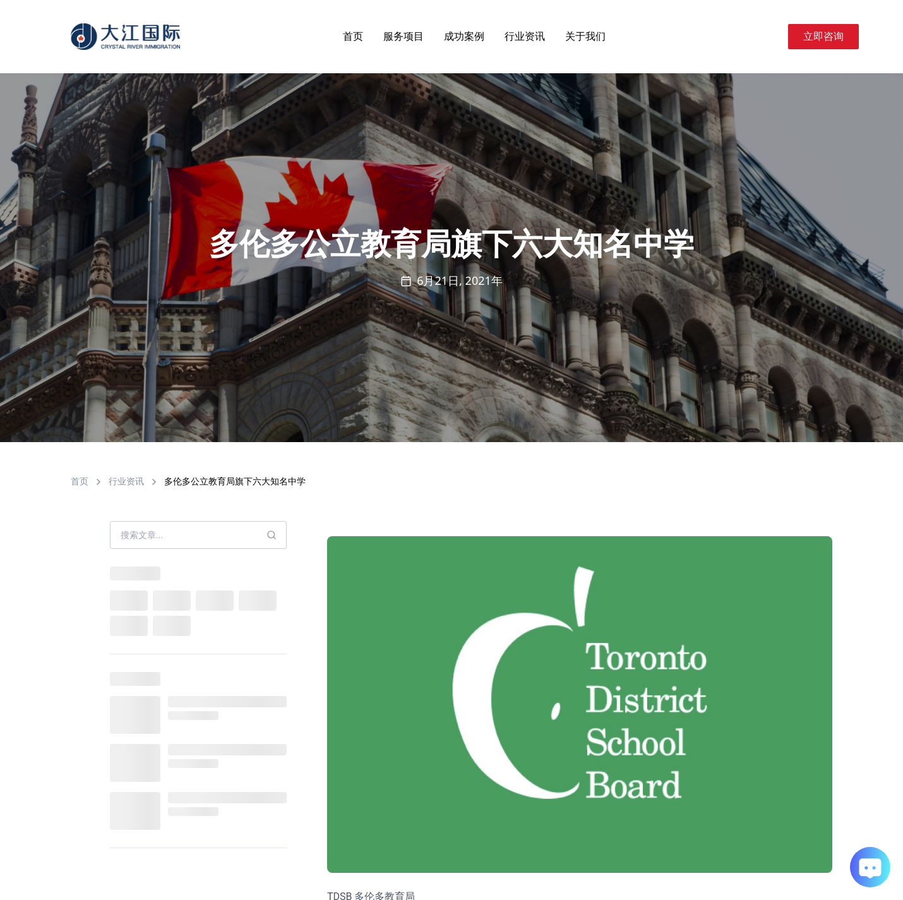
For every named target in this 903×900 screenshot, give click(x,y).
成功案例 (464, 36)
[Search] (773, 37)
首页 (353, 36)
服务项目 (403, 36)
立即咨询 (823, 36)
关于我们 (585, 36)
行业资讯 (525, 36)
